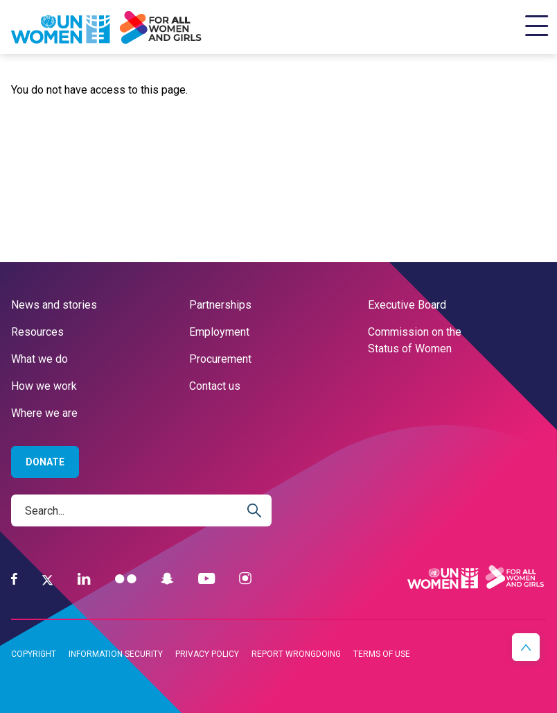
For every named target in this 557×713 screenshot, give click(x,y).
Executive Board (407, 304)
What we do (39, 359)
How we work (44, 386)
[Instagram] (245, 578)
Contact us (214, 386)
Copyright (33, 654)
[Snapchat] (167, 578)
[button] (526, 647)
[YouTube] (206, 578)
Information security (116, 654)
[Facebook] (14, 578)
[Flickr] (125, 578)
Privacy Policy (207, 654)
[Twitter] (47, 579)
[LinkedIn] (84, 578)
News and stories (54, 304)
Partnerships (220, 304)
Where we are (44, 413)
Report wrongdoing (296, 654)
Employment (219, 331)
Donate (45, 461)
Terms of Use (381, 654)
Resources (37, 331)
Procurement (220, 359)
